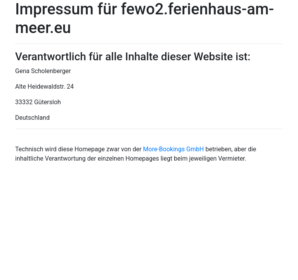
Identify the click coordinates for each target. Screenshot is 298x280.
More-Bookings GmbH (174, 149)
